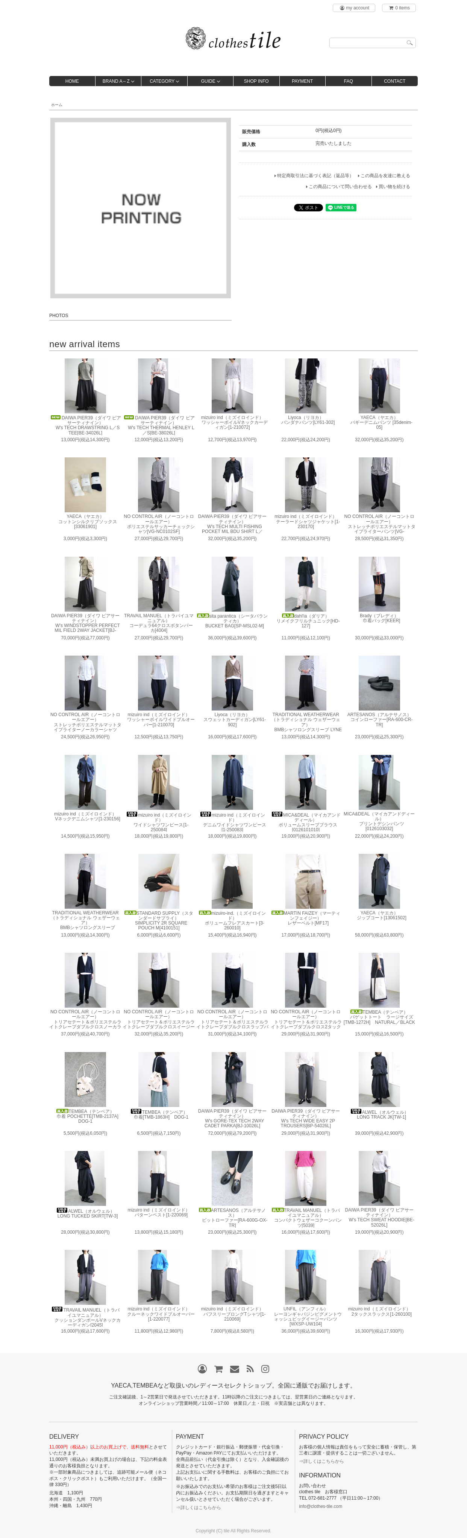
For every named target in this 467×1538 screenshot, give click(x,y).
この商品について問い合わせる (340, 186)
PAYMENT (302, 81)
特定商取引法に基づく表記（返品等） (315, 175)
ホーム (56, 105)
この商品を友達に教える (385, 175)
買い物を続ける (394, 186)
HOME (72, 81)
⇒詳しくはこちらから (198, 1507)
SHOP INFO (256, 81)
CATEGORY (162, 81)
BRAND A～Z (116, 81)
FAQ (348, 81)
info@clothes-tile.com (320, 1506)
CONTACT (394, 81)
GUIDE (208, 81)
